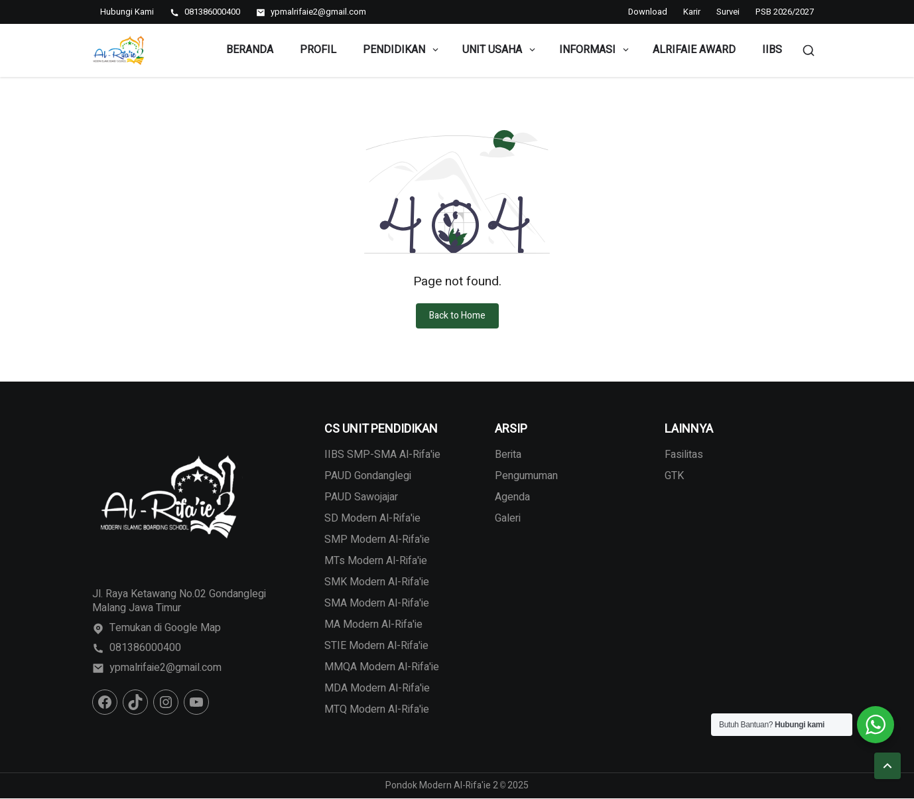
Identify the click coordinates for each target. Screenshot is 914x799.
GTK (674, 476)
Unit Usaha (499, 50)
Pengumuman (526, 476)
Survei (728, 11)
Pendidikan (401, 50)
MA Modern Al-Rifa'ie (373, 624)
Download (647, 11)
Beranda (249, 50)
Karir (691, 11)
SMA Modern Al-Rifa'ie (376, 603)
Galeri (508, 518)
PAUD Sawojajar (361, 497)
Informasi (595, 50)
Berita (508, 455)
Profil (318, 50)
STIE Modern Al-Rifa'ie (376, 646)
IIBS (772, 50)
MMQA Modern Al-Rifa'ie (381, 667)
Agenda (512, 497)
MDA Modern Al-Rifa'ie (377, 688)
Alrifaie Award (694, 50)
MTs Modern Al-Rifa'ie (375, 561)
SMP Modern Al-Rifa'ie (377, 539)
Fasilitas (684, 455)
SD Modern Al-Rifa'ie (372, 518)
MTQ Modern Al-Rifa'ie (376, 709)
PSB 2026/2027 (784, 11)
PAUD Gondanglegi (367, 476)
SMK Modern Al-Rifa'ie (376, 582)
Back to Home (457, 316)
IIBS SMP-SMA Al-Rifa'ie (382, 455)
